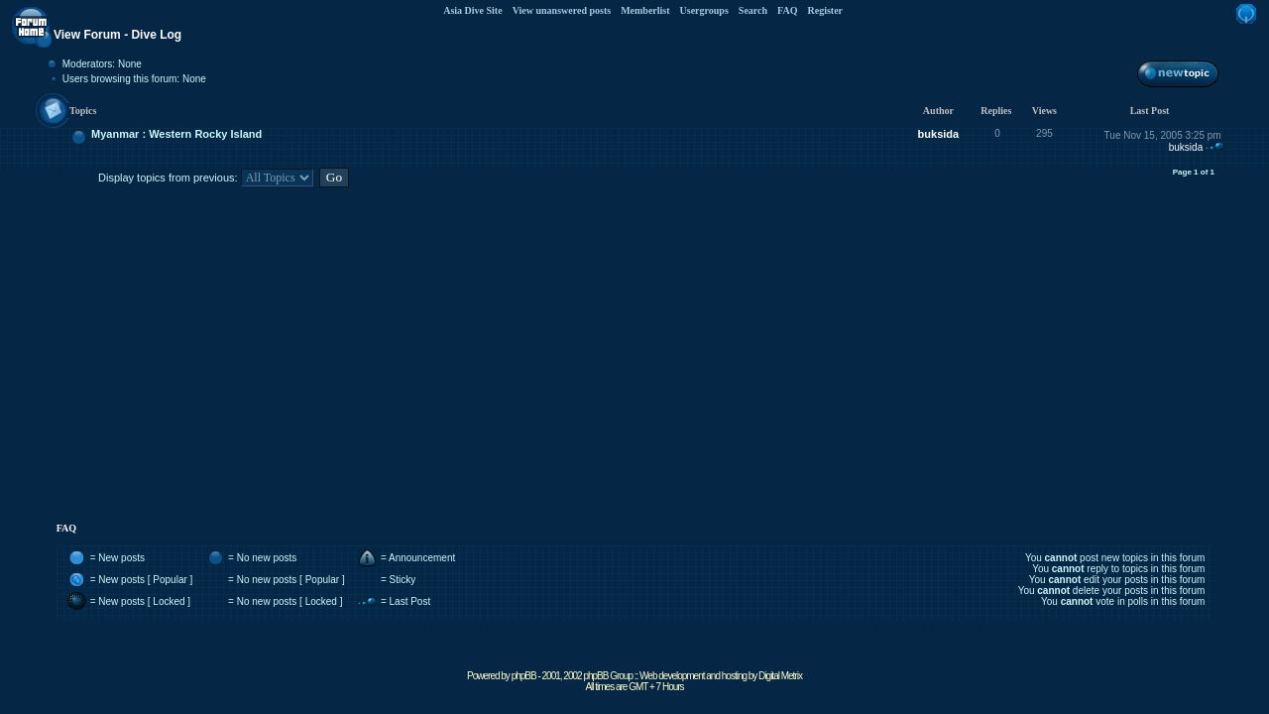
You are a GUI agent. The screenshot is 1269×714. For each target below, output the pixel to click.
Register (825, 10)
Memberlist (645, 10)
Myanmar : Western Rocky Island (176, 134)
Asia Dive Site (472, 10)
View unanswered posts (562, 10)
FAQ (787, 10)
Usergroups (704, 10)
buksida (939, 134)
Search (753, 10)
